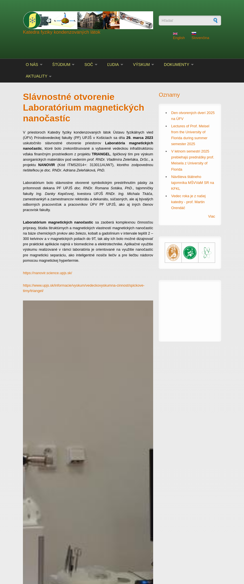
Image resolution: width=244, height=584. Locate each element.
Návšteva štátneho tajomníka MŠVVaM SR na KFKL (192, 183)
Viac (211, 216)
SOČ (88, 64)
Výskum (141, 64)
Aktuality (36, 76)
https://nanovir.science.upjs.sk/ (47, 273)
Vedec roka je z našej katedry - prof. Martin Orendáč (188, 202)
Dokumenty (176, 64)
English (179, 36)
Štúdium (61, 64)
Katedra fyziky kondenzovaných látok (61, 32)
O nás (32, 64)
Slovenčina (200, 36)
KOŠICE (190, 307)
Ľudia (113, 64)
